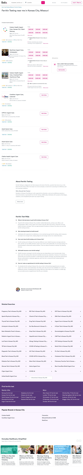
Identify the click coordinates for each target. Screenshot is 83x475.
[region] (67, 40)
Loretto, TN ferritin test (49, 395)
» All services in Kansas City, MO (39, 377)
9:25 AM (38, 52)
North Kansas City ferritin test (10, 397)
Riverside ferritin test (8, 399)
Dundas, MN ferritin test (49, 401)
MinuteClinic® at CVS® (49, 418)
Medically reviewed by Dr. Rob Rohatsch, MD (31, 289)
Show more (45, 43)
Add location (61, 70)
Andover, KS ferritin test (69, 397)
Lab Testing (6, 7)
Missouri (12, 7)
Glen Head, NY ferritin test (50, 393)
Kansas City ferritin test (8, 395)
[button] (70, 47)
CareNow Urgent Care (8, 418)
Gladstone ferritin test (27, 393)
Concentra (45, 415)
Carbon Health (6, 415)
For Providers (64, 2)
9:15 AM (38, 29)
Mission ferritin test (26, 395)
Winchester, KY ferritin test (50, 397)
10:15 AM (45, 32)
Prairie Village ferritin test (28, 397)
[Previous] (77, 441)
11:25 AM (38, 55)
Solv (3, 7)
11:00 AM (45, 52)
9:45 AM (31, 32)
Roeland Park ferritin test (28, 399)
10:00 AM (37, 32)
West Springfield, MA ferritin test (71, 395)
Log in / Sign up (77, 2)
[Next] (80, 441)
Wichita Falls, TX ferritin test (70, 393)
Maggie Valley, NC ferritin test (70, 399)
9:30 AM (45, 29)
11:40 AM (45, 55)
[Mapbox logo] (55, 58)
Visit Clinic (44, 95)
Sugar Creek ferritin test (8, 401)
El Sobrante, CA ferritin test (50, 399)
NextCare (45, 420)
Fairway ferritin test (7, 393)
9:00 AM (31, 29)
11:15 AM (31, 55)
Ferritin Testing (18, 7)
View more (30, 35)
